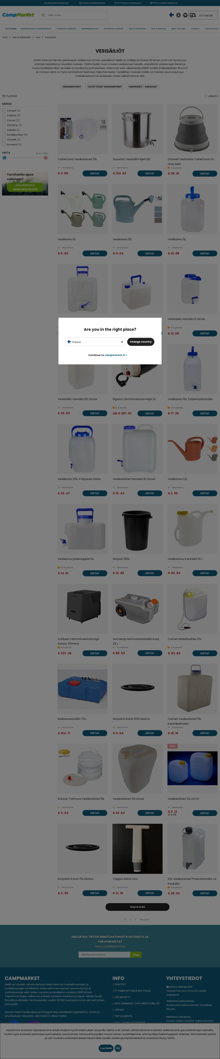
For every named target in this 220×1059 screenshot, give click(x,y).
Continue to (107, 355)
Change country (141, 341)
